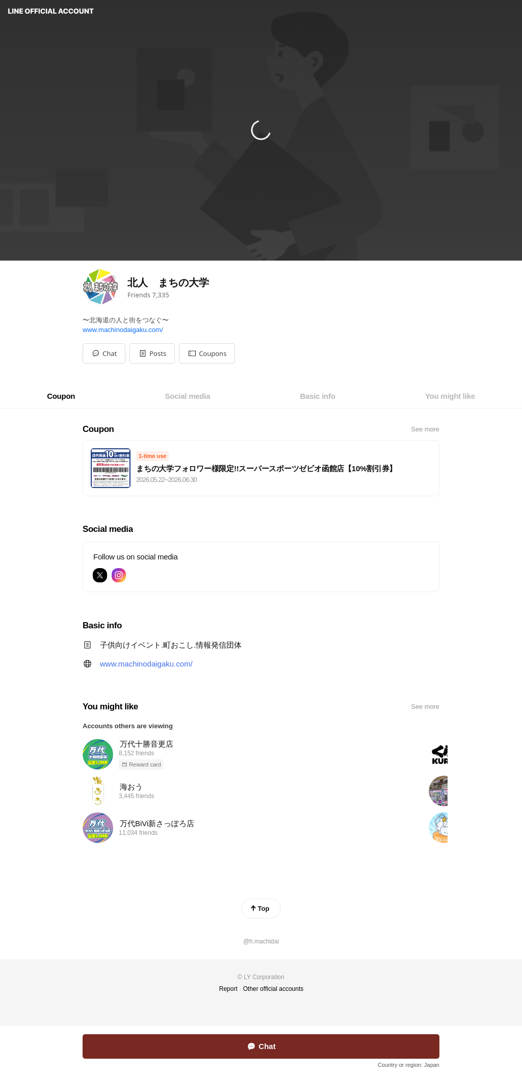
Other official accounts (273, 988)
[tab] (61, 396)
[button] (152, 353)
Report (228, 988)
